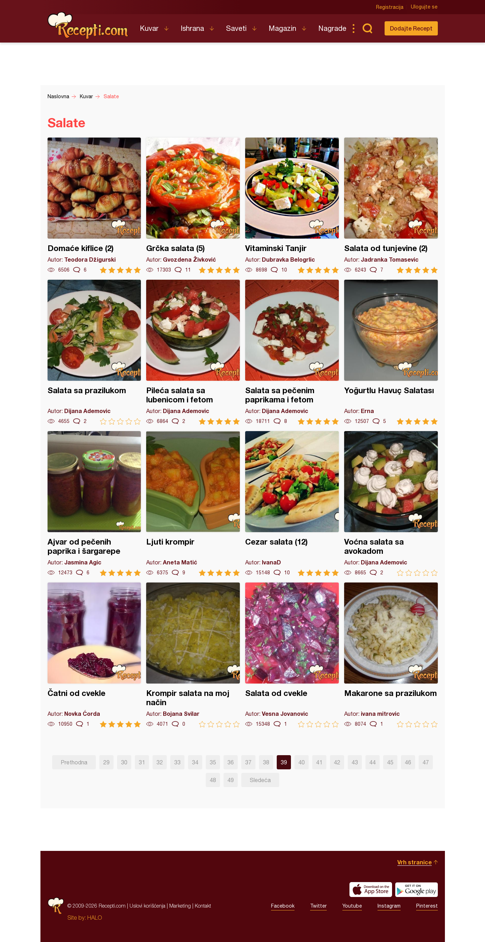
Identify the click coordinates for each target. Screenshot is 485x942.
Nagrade (332, 28)
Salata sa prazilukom (94, 352)
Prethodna (74, 762)
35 (213, 762)
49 (230, 780)
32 (159, 762)
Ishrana (192, 28)
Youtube (352, 906)
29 (106, 762)
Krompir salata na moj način (193, 655)
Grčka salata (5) (193, 205)
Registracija (390, 7)
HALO (94, 917)
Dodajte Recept (411, 28)
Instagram (389, 906)
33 (177, 762)
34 (195, 762)
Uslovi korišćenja (147, 906)
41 (319, 762)
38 (266, 762)
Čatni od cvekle (94, 655)
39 (284, 762)
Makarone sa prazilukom (391, 655)
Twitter (318, 906)
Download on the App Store (370, 889)
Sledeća (260, 780)
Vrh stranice (414, 862)
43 (355, 762)
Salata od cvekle (292, 655)
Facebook (282, 906)
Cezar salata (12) (292, 503)
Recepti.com (88, 25)
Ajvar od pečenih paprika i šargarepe (94, 503)
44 (372, 762)
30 (124, 762)
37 (248, 762)
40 (301, 762)
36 (230, 762)
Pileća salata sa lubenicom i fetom (193, 352)
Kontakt (203, 906)
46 (408, 762)
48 (213, 780)
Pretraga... (368, 28)
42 (337, 762)
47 (426, 762)
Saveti (236, 28)
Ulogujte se (424, 7)
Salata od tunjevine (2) (391, 205)
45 (390, 762)
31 (142, 762)
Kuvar (149, 28)
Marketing (180, 906)
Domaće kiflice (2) (94, 205)
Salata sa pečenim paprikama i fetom (292, 352)
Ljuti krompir (193, 503)
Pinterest (427, 906)
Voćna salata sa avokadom (391, 503)
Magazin (282, 28)
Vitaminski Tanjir (292, 205)
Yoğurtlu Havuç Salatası (391, 352)
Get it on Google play (416, 889)
